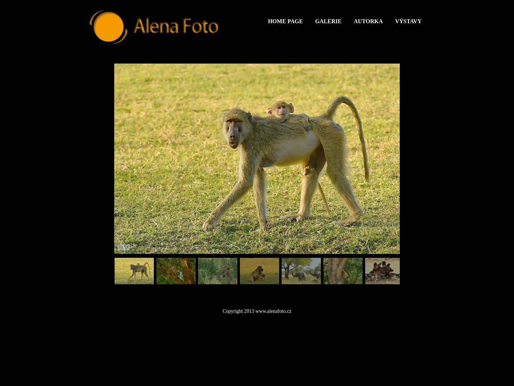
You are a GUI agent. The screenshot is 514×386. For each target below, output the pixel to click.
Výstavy (408, 21)
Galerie (328, 21)
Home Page (285, 21)
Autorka (368, 21)
